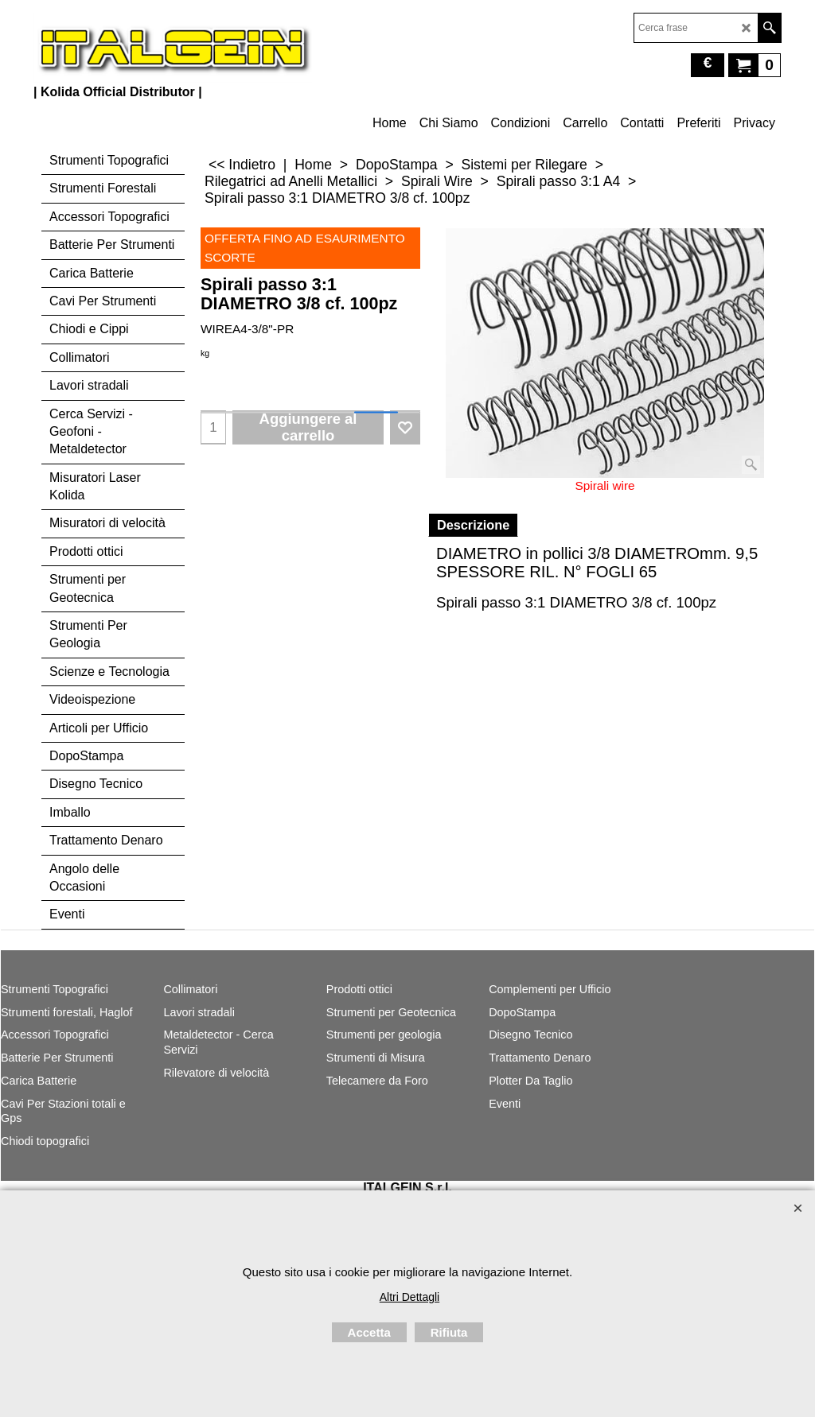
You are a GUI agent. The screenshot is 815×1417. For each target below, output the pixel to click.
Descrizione (473, 525)
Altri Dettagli (409, 1297)
